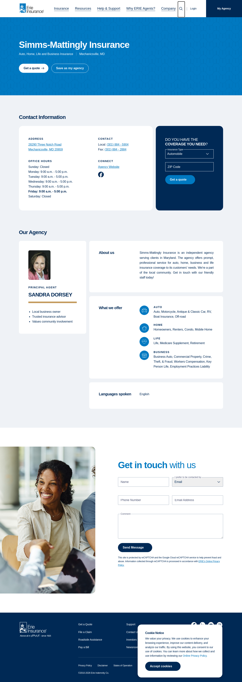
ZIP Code (174, 166)
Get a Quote (85, 624)
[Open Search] (181, 9)
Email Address (184, 500)
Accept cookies (161, 666)
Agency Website (108, 166)
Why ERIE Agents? (136, 7)
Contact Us (132, 632)
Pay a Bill (83, 647)
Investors (131, 639)
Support (130, 624)
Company (159, 7)
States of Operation (122, 665)
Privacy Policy (85, 665)
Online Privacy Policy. (195, 655)
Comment (125, 514)
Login (193, 8)
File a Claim (85, 632)
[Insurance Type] (189, 154)
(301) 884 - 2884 (115, 149)
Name (125, 482)
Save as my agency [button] (70, 68)
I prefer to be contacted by (188, 477)
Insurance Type (175, 149)
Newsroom (132, 647)
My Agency (224, 8)
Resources (88, 7)
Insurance (70, 7)
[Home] (33, 8)
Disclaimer (103, 665)
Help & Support (110, 7)
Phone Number (131, 500)
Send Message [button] (133, 547)
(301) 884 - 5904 (118, 144)
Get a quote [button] (32, 68)
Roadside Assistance (90, 639)
